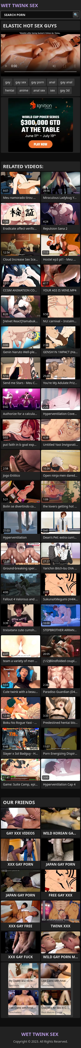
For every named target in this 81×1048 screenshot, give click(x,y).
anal (52, 82)
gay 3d (65, 90)
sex (52, 90)
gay (7, 82)
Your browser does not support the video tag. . (40, 54)
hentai (9, 90)
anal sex (39, 90)
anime (23, 90)
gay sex (21, 82)
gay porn (37, 82)
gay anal (66, 82)
